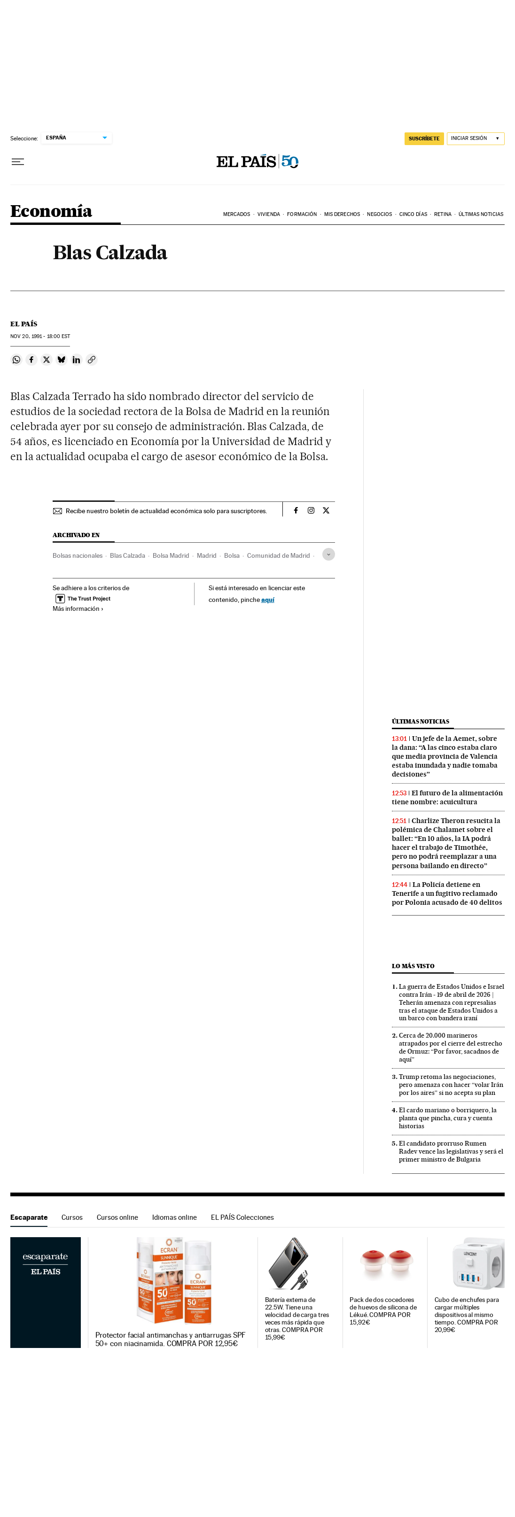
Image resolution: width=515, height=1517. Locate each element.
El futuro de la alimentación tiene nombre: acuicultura (447, 797)
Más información (78, 608)
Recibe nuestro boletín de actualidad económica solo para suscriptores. (166, 511)
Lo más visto (413, 966)
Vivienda (269, 214)
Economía (51, 212)
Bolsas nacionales (77, 555)
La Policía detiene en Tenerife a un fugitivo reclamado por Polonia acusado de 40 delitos (447, 893)
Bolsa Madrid (171, 555)
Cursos (72, 1217)
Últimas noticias (420, 721)
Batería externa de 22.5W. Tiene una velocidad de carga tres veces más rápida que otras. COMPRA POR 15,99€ (297, 1318)
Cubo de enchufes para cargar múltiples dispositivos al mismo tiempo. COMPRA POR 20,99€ (467, 1314)
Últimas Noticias (481, 214)
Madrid (207, 555)
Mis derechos (342, 214)
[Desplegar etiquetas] (328, 554)
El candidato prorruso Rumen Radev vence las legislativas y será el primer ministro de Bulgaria (451, 1151)
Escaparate (28, 1217)
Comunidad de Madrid (278, 555)
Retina (443, 214)
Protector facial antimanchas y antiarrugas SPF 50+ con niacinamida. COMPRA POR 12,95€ (170, 1339)
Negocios (379, 214)
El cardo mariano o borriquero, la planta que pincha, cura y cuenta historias (448, 1118)
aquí (267, 599)
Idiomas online (174, 1217)
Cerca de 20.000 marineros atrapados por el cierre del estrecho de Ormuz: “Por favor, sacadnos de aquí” (450, 1047)
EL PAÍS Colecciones (242, 1217)
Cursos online (117, 1217)
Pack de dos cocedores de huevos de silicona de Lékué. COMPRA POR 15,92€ (383, 1311)
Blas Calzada (127, 555)
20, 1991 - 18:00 (40, 336)
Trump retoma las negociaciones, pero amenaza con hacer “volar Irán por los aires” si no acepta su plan (451, 1084)
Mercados (236, 214)
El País (23, 324)
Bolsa (232, 555)
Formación (302, 214)
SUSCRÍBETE (424, 138)
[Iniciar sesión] (476, 138)
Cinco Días (413, 214)
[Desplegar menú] (17, 161)
